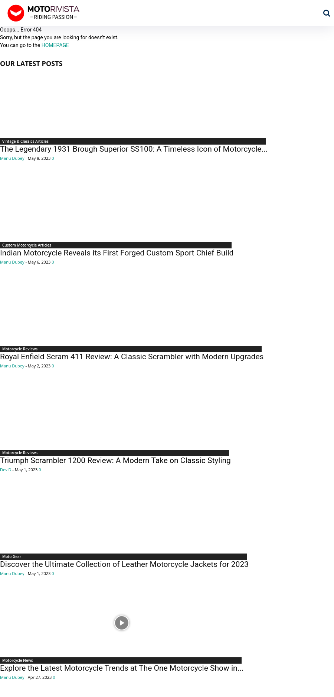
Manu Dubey (12, 158)
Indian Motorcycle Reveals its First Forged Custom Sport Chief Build (116, 252)
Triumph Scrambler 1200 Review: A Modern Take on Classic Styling (115, 460)
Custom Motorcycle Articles (26, 245)
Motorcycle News (17, 660)
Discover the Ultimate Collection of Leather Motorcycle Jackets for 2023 (124, 564)
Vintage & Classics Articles (25, 141)
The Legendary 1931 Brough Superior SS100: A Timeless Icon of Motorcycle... (134, 149)
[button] (326, 13)
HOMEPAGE (55, 45)
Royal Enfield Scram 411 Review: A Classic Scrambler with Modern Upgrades (131, 356)
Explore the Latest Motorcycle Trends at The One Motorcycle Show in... (121, 668)
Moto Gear (11, 556)
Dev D (6, 469)
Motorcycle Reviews (19, 348)
